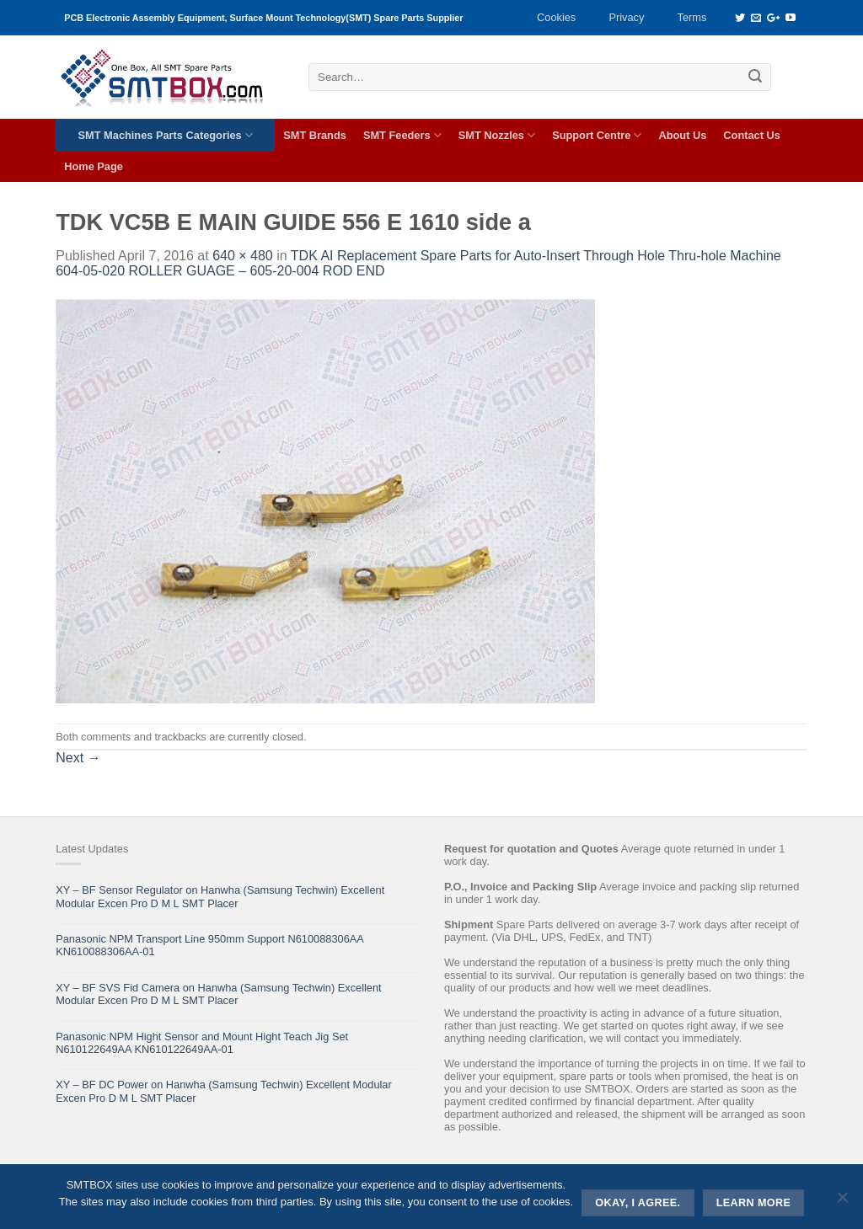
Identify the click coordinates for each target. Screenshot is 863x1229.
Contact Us (751, 135)
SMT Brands (314, 135)
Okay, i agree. (637, 1203)
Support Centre (596, 135)
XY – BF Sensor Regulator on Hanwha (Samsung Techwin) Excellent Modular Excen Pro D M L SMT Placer (220, 896)
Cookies (556, 17)
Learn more (753, 1203)
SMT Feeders (402, 135)
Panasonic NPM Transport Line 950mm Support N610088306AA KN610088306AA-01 (209, 945)
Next (78, 758)
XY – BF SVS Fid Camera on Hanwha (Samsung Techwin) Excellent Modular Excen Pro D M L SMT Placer (218, 994)
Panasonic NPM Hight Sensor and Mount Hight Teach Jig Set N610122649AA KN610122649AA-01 (202, 1042)
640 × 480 (242, 255)
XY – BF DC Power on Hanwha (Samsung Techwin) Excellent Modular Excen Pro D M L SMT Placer (224, 1090)
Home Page (93, 166)
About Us (682, 135)
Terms (692, 17)
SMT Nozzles (496, 135)
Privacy (626, 17)
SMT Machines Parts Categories (165, 135)
